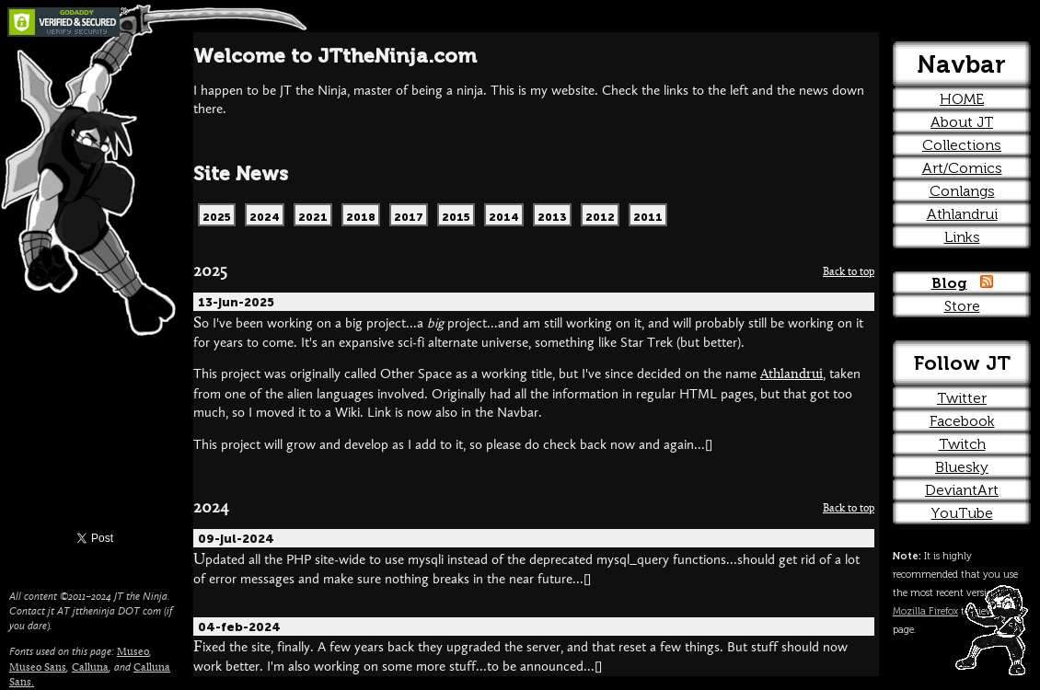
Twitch (962, 444)
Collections (961, 145)
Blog (949, 283)
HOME (962, 99)
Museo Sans (37, 667)
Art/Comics (962, 168)
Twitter (962, 398)
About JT (961, 122)
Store (962, 306)
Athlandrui (791, 375)
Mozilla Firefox (925, 611)
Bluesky (961, 467)
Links (962, 237)
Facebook (962, 421)
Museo (133, 652)
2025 (210, 272)
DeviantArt (962, 490)
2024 (211, 508)
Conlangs (962, 191)
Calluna (90, 667)
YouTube (962, 513)
